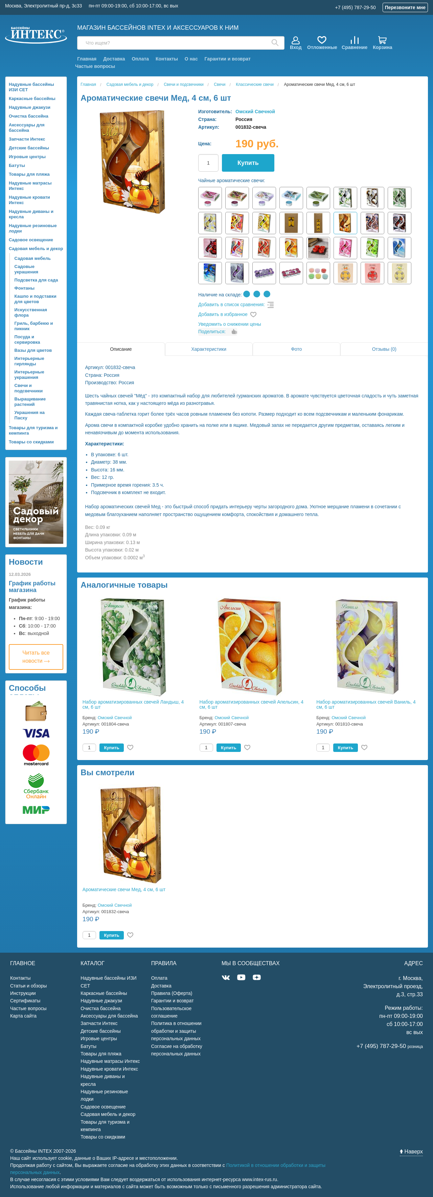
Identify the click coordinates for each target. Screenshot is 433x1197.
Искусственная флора (31, 312)
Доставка (114, 59)
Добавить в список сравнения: (231, 304)
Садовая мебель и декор (36, 248)
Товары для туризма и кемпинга (33, 430)
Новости (26, 561)
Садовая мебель (33, 258)
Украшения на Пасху (30, 415)
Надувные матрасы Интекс (30, 185)
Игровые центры (27, 156)
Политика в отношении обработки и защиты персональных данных (176, 1031)
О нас (191, 59)
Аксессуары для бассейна (27, 127)
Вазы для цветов (33, 350)
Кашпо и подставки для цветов (35, 299)
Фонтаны (25, 288)
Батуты (17, 165)
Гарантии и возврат (228, 59)
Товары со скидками (31, 441)
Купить (248, 163)
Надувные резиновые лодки (33, 228)
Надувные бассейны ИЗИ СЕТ (31, 87)
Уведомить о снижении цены (229, 324)
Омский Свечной (255, 111)
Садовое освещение (31, 239)
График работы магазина (32, 586)
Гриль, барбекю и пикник (34, 326)
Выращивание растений (30, 401)
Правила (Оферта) (171, 993)
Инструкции (23, 993)
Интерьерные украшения (29, 374)
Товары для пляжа (29, 174)
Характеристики (208, 349)
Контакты (167, 59)
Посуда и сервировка (27, 339)
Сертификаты (25, 1000)
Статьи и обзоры (28, 985)
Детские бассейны (29, 147)
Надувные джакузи (29, 107)
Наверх (411, 1151)
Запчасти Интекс (27, 139)
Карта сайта (23, 1016)
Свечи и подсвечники (29, 388)
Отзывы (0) (384, 349)
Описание (121, 349)
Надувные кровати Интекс (29, 200)
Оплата (140, 59)
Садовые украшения (26, 269)
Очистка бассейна (28, 116)
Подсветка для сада (36, 280)
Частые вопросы (95, 66)
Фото (296, 349)
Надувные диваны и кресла (31, 214)
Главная (86, 59)
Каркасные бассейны (32, 98)
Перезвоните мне (405, 7)
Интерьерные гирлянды (29, 361)
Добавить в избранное (223, 314)
